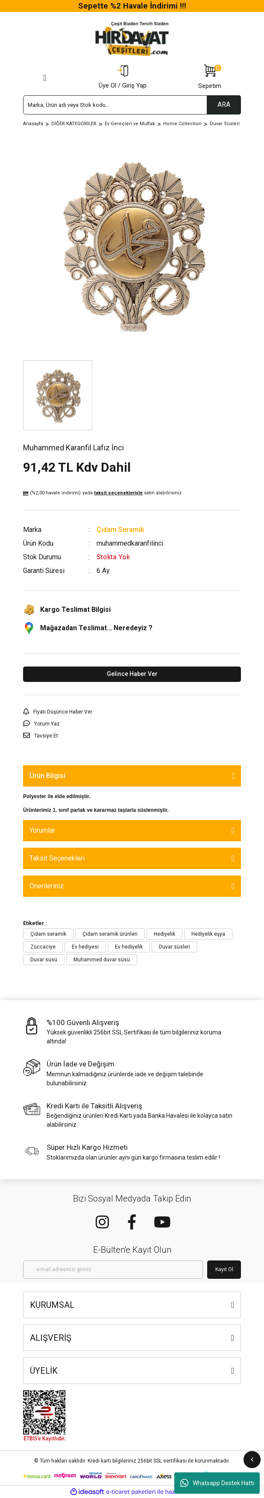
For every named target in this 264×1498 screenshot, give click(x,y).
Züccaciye (43, 947)
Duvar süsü (43, 960)
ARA (223, 104)
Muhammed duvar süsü (101, 960)
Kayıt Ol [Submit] (224, 1269)
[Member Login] (123, 77)
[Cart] (209, 78)
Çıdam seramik (48, 934)
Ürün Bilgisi (47, 776)
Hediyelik (164, 934)
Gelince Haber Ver (132, 673)
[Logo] (132, 39)
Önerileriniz (46, 886)
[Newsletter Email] (113, 1269)
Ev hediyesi (85, 947)
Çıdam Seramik (120, 530)
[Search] (132, 105)
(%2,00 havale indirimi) (102, 493)
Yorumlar (42, 830)
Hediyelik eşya (208, 934)
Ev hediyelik (129, 947)
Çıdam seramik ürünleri (110, 934)
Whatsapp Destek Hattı (217, 1483)
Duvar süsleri (174, 947)
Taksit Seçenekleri (57, 858)
